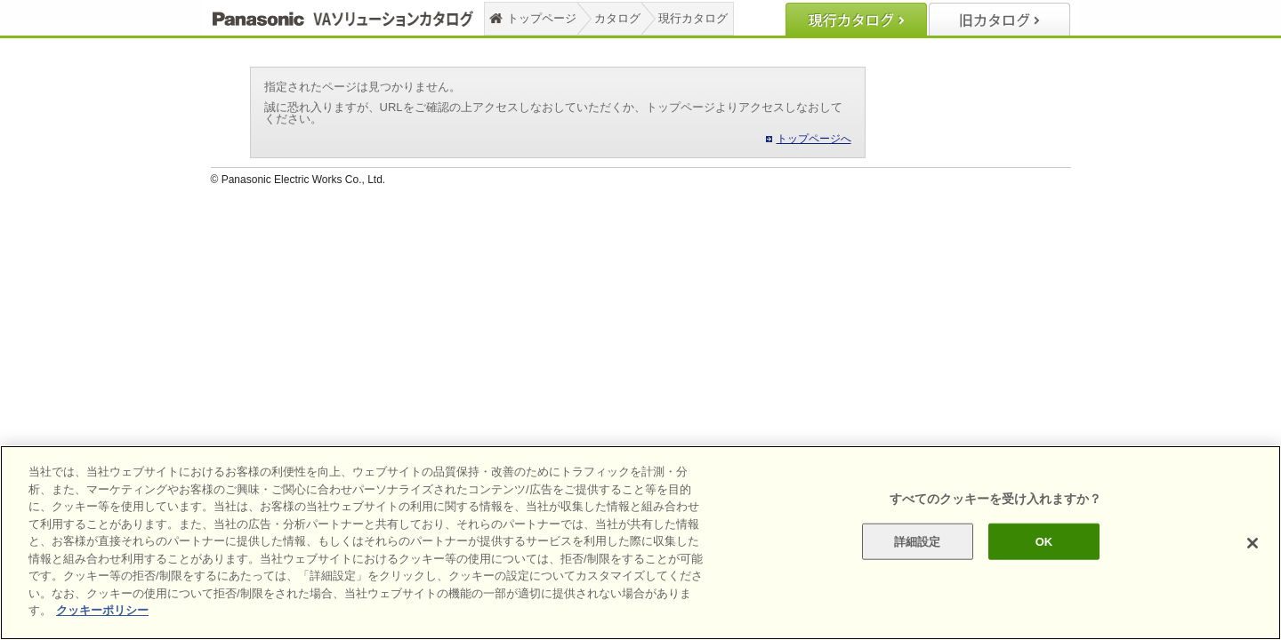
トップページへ (814, 138)
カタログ (617, 18)
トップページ (541, 18)
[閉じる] (1252, 543)
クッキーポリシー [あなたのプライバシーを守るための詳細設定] (102, 610)
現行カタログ (693, 18)
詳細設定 (917, 541)
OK (1044, 541)
